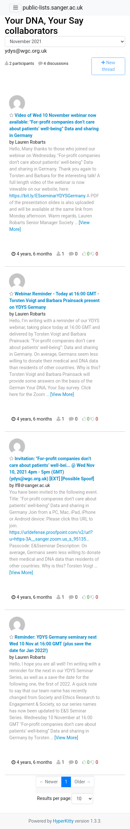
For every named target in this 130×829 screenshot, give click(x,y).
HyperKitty (63, 821)
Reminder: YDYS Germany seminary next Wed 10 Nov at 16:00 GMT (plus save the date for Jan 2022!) (53, 644)
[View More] (62, 394)
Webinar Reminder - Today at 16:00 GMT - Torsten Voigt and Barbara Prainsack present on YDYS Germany (54, 300)
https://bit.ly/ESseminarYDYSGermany (47, 195)
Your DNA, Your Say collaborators (44, 25)
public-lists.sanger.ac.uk (52, 7)
